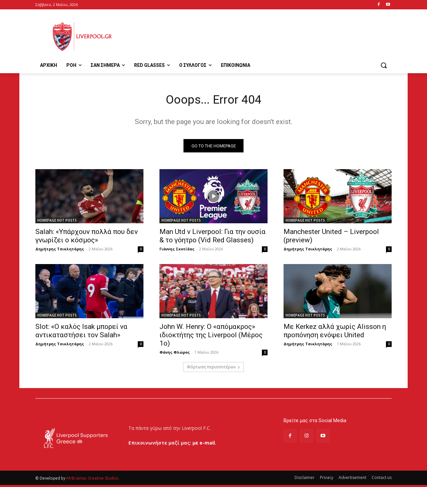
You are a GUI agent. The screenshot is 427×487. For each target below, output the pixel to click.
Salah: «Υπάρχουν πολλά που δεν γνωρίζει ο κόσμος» (86, 238)
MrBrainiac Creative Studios (92, 480)
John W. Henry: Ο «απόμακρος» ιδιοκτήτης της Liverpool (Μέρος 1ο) (211, 337)
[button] (384, 65)
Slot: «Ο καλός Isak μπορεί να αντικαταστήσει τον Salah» (81, 333)
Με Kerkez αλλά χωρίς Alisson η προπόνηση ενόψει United (335, 333)
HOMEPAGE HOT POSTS (57, 222)
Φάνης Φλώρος (174, 354)
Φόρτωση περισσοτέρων (213, 369)
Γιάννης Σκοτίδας (176, 251)
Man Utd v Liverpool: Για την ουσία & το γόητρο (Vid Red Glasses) (212, 238)
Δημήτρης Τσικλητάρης (59, 251)
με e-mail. (204, 445)
